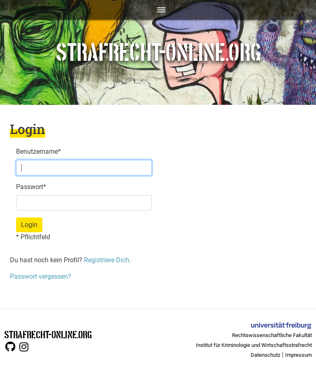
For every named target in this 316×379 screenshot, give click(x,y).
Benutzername (38, 151)
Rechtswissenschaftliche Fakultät (272, 335)
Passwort (31, 187)
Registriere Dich (105, 260)
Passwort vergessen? (40, 276)
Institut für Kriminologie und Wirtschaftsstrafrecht (254, 345)
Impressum (298, 355)
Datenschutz (265, 355)
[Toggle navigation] (158, 10)
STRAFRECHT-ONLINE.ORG (48, 334)
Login (29, 225)
